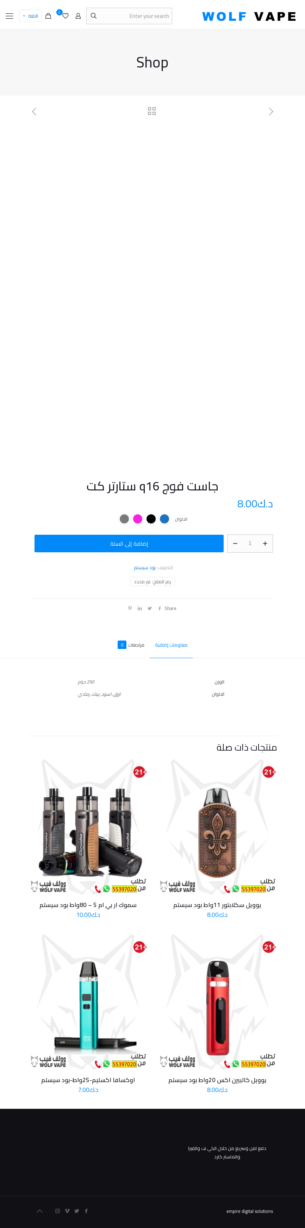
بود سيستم (145, 567)
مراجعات (131, 645)
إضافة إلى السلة (129, 543)
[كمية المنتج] (250, 543)
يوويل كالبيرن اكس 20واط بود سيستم (217, 1080)
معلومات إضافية (171, 645)
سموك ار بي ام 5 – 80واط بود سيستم (88, 905)
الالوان (181, 519)
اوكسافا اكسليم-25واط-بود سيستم (88, 1080)
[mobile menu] (9, 16)
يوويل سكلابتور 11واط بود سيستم (217, 905)
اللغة (29, 16)
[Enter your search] (129, 16)
